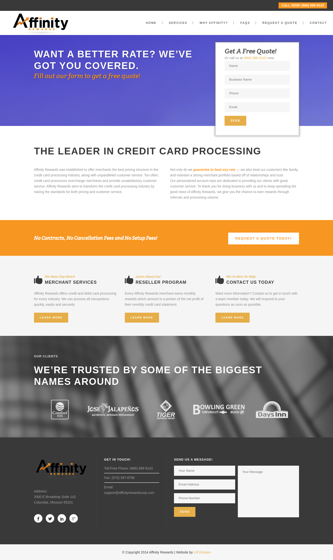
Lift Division (202, 552)
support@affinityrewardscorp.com (129, 493)
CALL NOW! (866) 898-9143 (302, 5)
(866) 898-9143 (255, 58)
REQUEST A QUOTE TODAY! (263, 238)
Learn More (51, 317)
